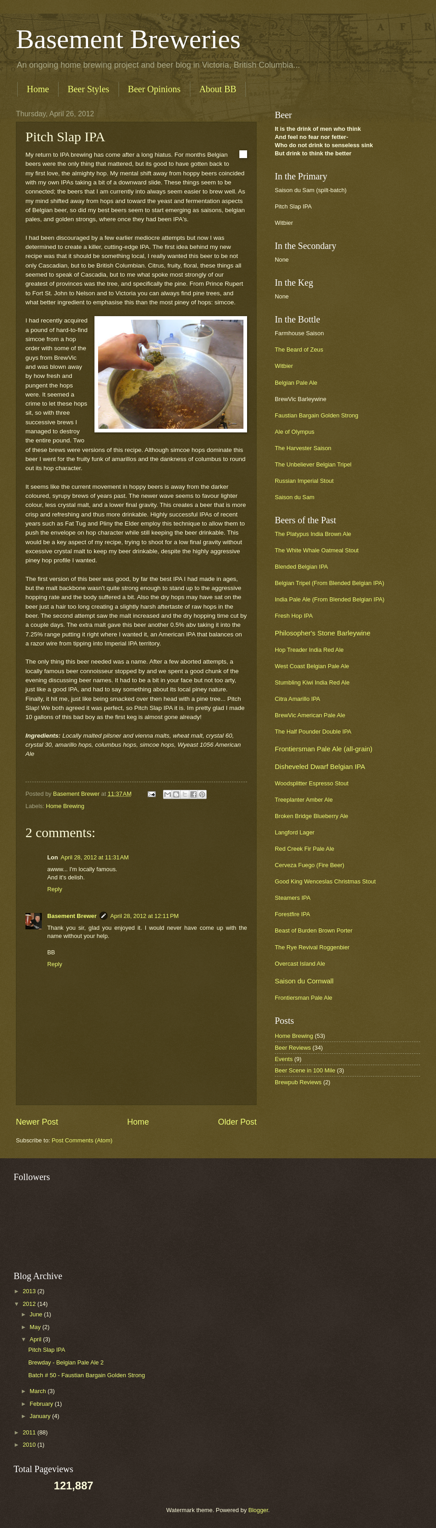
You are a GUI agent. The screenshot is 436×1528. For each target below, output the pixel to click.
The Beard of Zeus (299, 349)
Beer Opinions (154, 89)
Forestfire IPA (292, 914)
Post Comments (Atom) (82, 1140)
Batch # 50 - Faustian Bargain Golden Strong (86, 1375)
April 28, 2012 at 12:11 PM (144, 916)
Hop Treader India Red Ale (309, 649)
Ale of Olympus (294, 431)
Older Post (237, 1121)
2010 (30, 1444)
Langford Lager (294, 832)
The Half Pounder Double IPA (313, 731)
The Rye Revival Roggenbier (312, 947)
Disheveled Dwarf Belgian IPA (320, 766)
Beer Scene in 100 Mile (305, 1070)
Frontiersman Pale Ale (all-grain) (323, 749)
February (42, 1403)
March (38, 1391)
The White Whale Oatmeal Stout (317, 550)
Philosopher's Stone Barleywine (322, 633)
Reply (54, 889)
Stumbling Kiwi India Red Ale (312, 682)
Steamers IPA (292, 897)
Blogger (258, 1510)
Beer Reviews (293, 1047)
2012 (30, 1303)
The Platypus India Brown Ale (313, 534)
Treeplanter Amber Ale (304, 799)
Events (283, 1059)
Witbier (284, 365)
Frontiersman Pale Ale (303, 997)
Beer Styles (88, 89)
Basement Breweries (128, 39)
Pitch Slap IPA (46, 1349)
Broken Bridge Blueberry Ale (311, 816)
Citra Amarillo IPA (297, 698)
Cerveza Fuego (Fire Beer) (309, 865)
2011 (30, 1432)
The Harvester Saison (303, 448)
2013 (30, 1291)
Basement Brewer (72, 916)
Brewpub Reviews (298, 1082)
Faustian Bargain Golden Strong (316, 415)
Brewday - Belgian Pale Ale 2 (66, 1362)
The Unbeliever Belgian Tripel (313, 464)
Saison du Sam (294, 497)
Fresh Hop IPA (293, 615)
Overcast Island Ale (300, 963)
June (37, 1314)
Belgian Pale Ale (296, 382)
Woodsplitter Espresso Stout (311, 783)
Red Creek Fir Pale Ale (304, 848)
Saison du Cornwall (304, 981)
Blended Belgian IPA (301, 566)
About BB (218, 89)
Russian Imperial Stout (304, 480)
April (36, 1339)
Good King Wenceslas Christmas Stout (325, 881)
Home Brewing (65, 806)
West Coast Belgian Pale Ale (312, 666)
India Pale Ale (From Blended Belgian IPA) (330, 599)
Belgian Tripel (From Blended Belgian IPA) (329, 583)
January (41, 1416)
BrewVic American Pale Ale (310, 715)
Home (38, 89)
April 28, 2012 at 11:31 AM (95, 857)
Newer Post (37, 1121)
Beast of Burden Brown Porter (313, 930)
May (36, 1327)
